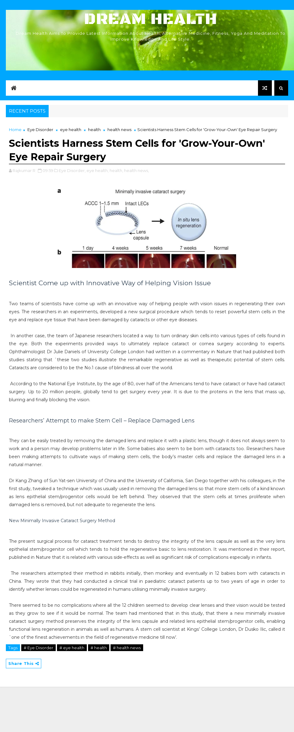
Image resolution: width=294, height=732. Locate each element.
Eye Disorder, (72, 170)
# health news (127, 647)
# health (99, 647)
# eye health (71, 647)
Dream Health (150, 19)
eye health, (98, 170)
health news (119, 129)
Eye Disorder (40, 129)
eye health (70, 129)
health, (116, 170)
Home (15, 129)
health (94, 129)
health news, (136, 170)
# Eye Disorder (38, 647)
